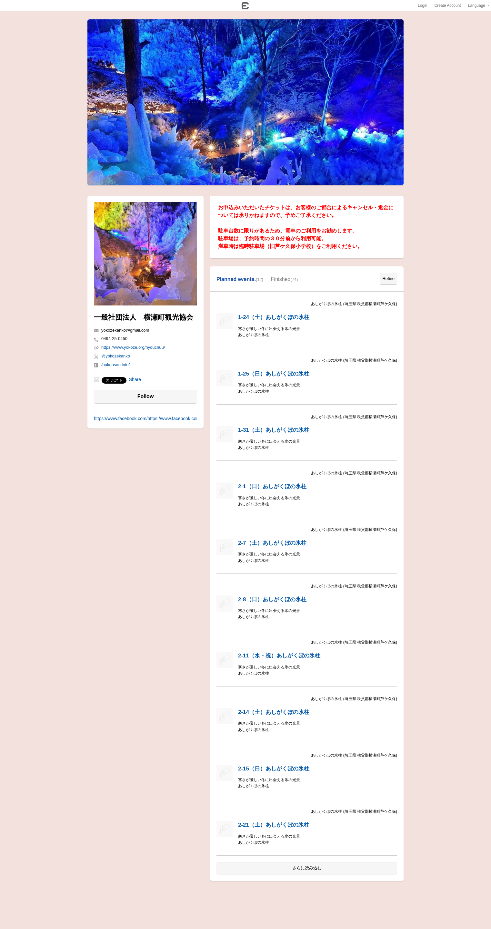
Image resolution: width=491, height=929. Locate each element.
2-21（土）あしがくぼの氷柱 (273, 825)
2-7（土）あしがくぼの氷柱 (272, 543)
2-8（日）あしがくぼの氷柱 (272, 599)
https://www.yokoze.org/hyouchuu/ (133, 347)
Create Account (448, 5)
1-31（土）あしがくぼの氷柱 (273, 430)
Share (135, 379)
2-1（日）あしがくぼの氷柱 (272, 486)
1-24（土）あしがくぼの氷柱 (273, 317)
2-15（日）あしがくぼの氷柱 (273, 769)
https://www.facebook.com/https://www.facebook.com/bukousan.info (161, 418)
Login (422, 5)
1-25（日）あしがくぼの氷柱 (273, 374)
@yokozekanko (115, 356)
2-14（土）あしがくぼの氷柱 (273, 712)
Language (476, 5)
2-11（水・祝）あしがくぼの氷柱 (279, 656)
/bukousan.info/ (115, 364)
